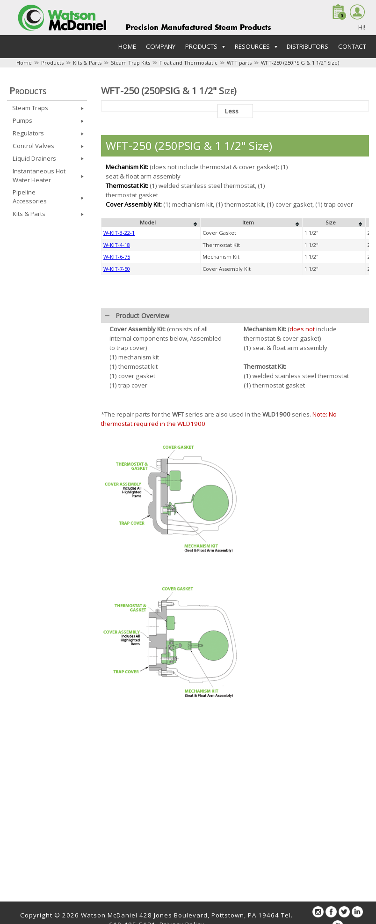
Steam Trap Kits (130, 62)
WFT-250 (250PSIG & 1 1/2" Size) (300, 62)
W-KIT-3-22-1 (119, 232)
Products (52, 62)
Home (127, 46)
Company (160, 46)
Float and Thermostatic (188, 62)
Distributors (307, 46)
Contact (352, 46)
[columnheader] (151, 222)
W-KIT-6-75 (116, 256)
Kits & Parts (87, 62)
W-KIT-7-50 (116, 268)
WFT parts (239, 62)
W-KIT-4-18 (116, 244)
